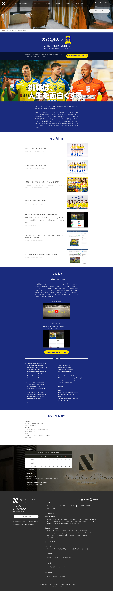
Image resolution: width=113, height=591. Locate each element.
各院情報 (48, 3)
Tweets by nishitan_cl (30, 425)
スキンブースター (78, 533)
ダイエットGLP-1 (51, 549)
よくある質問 (80, 505)
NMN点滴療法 (64, 523)
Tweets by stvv (28, 437)
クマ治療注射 (70, 535)
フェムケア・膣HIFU (50, 542)
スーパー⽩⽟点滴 (57, 519)
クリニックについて (23, 3)
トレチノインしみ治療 (81, 535)
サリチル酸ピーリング (52, 537)
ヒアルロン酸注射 (61, 535)
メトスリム (84, 549)
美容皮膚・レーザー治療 (51, 528)
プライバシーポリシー (44, 584)
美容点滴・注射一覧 (50, 516)
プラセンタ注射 (84, 519)
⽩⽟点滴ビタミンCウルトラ (71, 519)
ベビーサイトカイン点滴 (53, 523)
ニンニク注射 (93, 519)
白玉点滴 (49, 519)
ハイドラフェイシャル (52, 533)
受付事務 (62, 576)
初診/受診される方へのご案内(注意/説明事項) (26, 521)
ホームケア (62, 567)
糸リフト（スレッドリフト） (54, 530)
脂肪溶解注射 (75, 549)
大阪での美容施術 (66, 557)
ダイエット (48, 546)
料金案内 (58, 3)
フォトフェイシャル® (81, 530)
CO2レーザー (88, 533)
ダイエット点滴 (65, 521)
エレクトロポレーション (66, 533)
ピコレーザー (71, 530)
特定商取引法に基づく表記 (68, 584)
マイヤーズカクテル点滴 (53, 521)
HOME (4, 30)
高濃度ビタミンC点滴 (88, 521)
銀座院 (49, 557)
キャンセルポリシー (55, 584)
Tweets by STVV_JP (30, 431)
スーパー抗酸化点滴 (76, 521)
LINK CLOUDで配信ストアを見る (77, 56)
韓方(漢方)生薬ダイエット (64, 549)
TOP (48, 505)
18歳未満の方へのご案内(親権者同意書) (24, 524)
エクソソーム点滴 (74, 523)
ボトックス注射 (51, 535)
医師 (48, 576)
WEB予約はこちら (99, 10)
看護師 (55, 576)
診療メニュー (37, 3)
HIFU (64, 530)
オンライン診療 (79, 3)
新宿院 (56, 557)
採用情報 (68, 3)
